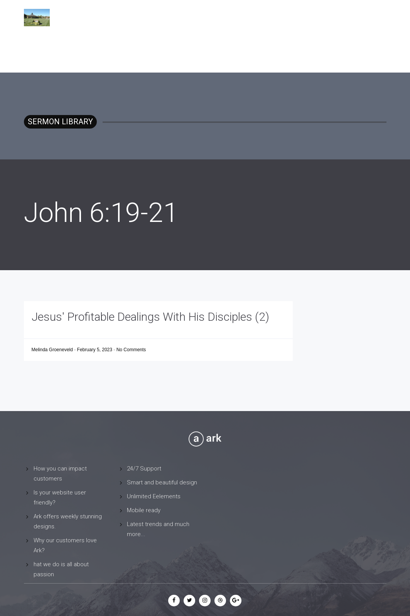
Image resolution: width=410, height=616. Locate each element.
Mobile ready (143, 510)
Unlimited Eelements (154, 496)
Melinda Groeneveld (53, 349)
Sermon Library (292, 17)
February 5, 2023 (95, 349)
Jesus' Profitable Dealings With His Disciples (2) (150, 316)
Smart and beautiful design (162, 482)
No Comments (131, 349)
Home (250, 17)
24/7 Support (144, 468)
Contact (337, 17)
